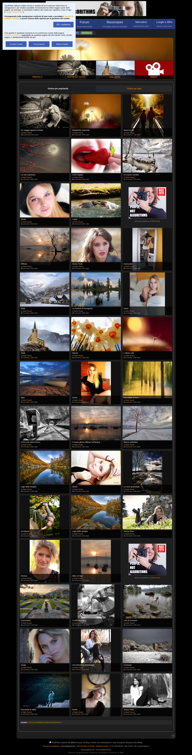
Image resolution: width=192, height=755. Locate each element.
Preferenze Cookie (12, 35)
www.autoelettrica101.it (103, 750)
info (158, 221)
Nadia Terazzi (27, 133)
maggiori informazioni (14, 12)
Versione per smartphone (51, 746)
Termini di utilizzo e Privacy (85, 746)
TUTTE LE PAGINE (35, 722)
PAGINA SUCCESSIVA (53, 722)
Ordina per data (134, 88)
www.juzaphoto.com (87, 750)
